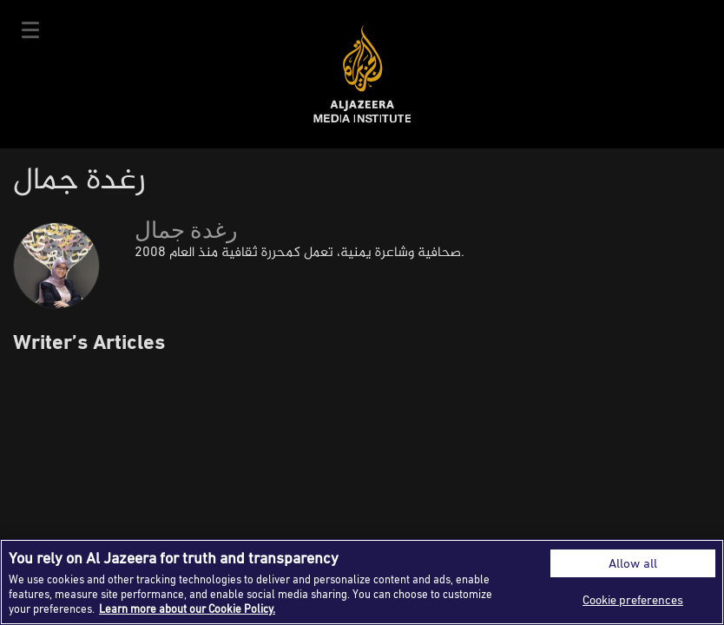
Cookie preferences (632, 599)
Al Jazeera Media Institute (362, 74)
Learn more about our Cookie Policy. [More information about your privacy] (187, 608)
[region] (362, 582)
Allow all (633, 563)
